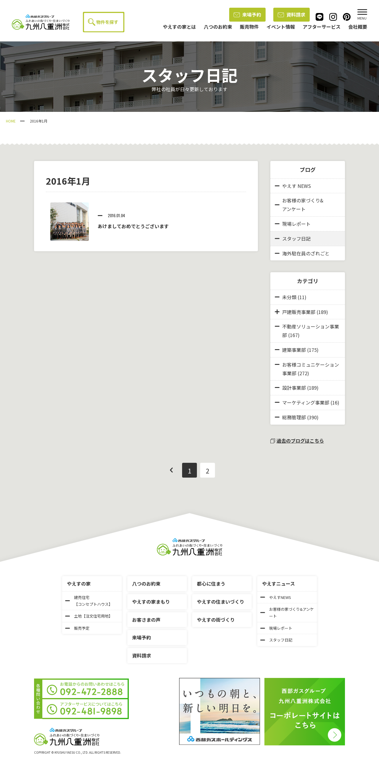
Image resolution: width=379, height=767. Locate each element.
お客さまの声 (146, 619)
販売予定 (77, 628)
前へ (171, 470)
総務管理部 (294, 417)
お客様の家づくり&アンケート (299, 204)
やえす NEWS (293, 185)
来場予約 (247, 14)
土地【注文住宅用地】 (89, 616)
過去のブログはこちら (297, 440)
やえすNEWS (275, 597)
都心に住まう (211, 583)
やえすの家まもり (151, 601)
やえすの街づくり (216, 619)
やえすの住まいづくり (220, 601)
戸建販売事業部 (298, 311)
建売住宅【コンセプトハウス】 (89, 600)
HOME (11, 120)
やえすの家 (79, 583)
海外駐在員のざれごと (302, 253)
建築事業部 (294, 349)
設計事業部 (294, 387)
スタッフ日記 (293, 238)
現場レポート (293, 223)
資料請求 (291, 14)
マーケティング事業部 (305, 402)
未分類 (289, 297)
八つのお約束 (146, 583)
